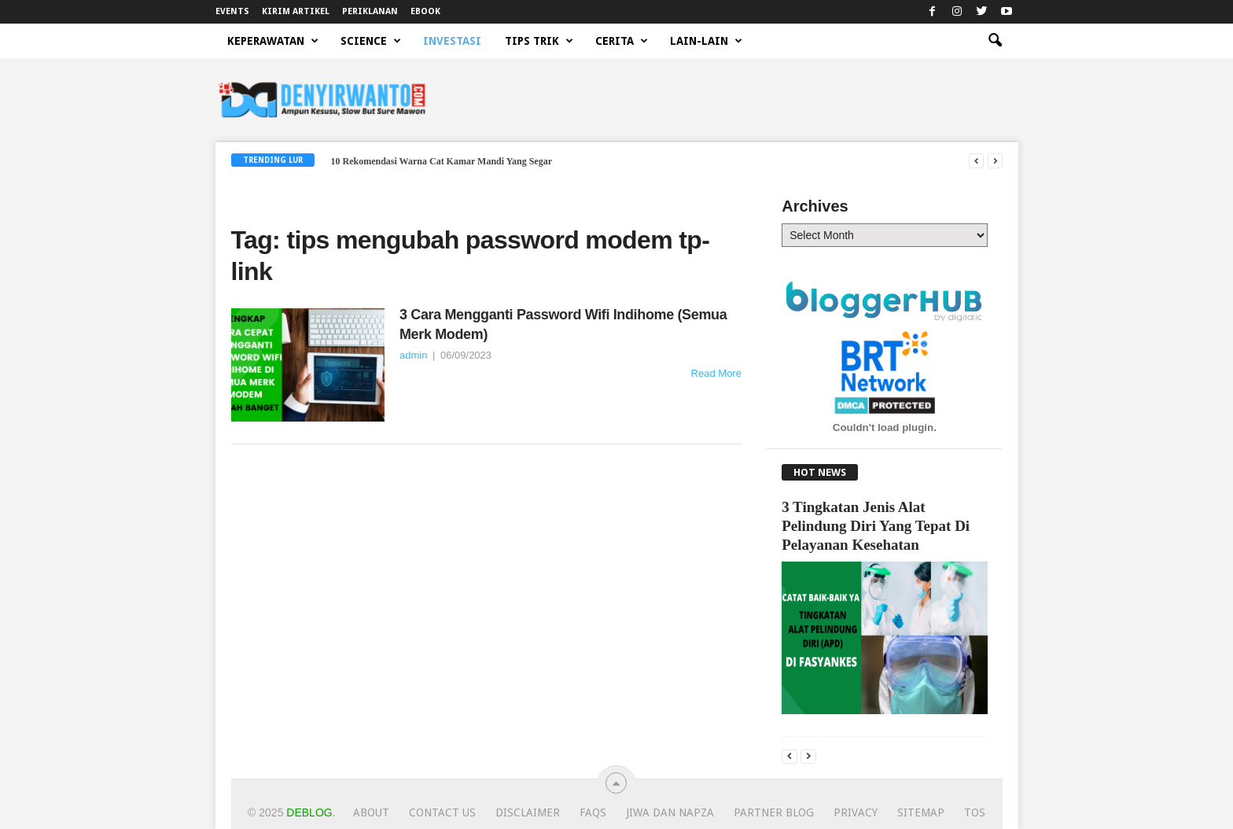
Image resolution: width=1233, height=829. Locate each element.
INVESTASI (452, 41)
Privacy (856, 812)
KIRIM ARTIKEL (295, 11)
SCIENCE (370, 41)
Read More (716, 373)
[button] (994, 41)
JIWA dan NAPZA (670, 812)
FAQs (593, 812)
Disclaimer (527, 812)
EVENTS (232, 11)
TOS (974, 812)
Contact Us (442, 812)
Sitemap (920, 812)
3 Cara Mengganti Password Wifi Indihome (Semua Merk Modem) (563, 324)
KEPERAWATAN (272, 41)
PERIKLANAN (370, 11)
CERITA (621, 41)
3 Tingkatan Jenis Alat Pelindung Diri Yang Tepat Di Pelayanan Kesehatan (876, 526)
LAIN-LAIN (706, 41)
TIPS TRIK (539, 41)
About (371, 812)
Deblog (309, 812)
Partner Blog (774, 812)
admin (413, 355)
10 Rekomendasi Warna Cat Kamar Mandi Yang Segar (441, 161)
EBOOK (425, 11)
